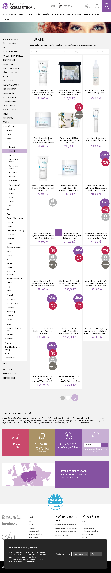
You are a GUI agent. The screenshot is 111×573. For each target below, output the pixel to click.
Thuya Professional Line (14, 278)
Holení (5, 114)
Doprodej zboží (9, 378)
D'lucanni (10, 222)
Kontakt (85, 537)
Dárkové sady (58, 14)
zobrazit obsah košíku (61, 6)
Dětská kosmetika (10, 72)
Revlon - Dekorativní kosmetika (13, 273)
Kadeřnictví (8, 130)
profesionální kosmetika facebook (10, 523)
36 (106, 52)
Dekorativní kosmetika (11, 68)
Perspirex (10, 334)
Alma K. (9, 210)
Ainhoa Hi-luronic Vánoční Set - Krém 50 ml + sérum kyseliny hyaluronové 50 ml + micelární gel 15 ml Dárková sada (43, 365)
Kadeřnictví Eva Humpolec (8, 538)
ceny (76, 52)
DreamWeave (11, 234)
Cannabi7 (12, 147)
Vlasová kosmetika (10, 110)
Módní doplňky (34, 14)
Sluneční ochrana (10, 101)
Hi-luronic (12, 151)
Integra (9, 291)
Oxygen (11, 193)
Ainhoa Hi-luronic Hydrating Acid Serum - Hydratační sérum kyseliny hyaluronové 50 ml (69, 221)
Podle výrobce (8, 126)
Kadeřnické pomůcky (10, 81)
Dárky (5, 47)
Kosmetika (8, 134)
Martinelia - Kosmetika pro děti (15, 329)
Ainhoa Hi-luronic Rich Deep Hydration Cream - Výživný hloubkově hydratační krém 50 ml (69, 174)
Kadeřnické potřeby (35, 531)
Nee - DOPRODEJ (12, 303)
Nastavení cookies (88, 534)
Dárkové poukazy (73, 14)
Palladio (9, 263)
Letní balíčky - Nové (10, 52)
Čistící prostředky (10, 43)
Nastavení (63, 554)
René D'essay (11, 311)
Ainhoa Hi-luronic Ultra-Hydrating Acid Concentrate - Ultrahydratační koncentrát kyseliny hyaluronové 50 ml (96, 317)
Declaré (9, 226)
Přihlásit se (97, 6)
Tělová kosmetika (9, 105)
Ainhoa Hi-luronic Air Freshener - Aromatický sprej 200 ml (96, 78)
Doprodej (22, 14)
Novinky (12, 14)
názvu (65, 52)
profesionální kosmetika (12, 517)
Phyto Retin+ (13, 172)
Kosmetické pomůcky (11, 85)
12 (104, 52)
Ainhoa (9, 139)
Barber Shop (9, 339)
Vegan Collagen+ (14, 185)
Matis (9, 259)
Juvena (9, 251)
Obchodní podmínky (91, 14)
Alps (8, 214)
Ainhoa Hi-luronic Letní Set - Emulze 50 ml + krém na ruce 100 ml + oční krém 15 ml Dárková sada (43, 269)
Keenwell (10, 295)
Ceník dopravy (86, 525)
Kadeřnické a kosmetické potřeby (12, 348)
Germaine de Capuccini (14, 247)
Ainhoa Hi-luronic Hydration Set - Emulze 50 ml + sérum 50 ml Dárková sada (43, 317)
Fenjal (9, 286)
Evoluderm (10, 239)
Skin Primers (13, 181)
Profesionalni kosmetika (55, 502)
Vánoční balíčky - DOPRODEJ (13, 56)
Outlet (6, 363)
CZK (88, 6)
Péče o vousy (8, 118)
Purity (11, 197)
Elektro (6, 76)
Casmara (9, 282)
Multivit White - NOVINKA (14, 167)
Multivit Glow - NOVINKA (14, 160)
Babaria (9, 320)
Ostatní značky (9, 358)
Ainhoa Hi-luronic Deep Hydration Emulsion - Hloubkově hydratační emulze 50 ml (43, 174)
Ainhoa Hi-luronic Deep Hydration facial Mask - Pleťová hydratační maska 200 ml (69, 269)
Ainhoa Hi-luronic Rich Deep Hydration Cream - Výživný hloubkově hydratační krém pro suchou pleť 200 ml (69, 317)
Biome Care (12, 143)
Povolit (96, 554)
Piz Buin (9, 268)
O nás (84, 521)
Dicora (9, 324)
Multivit (11, 155)
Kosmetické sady (9, 89)
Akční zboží (7, 369)
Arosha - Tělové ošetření (15, 218)
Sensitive (12, 176)
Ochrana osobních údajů (90, 531)
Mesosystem (11, 299)
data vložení (71, 52)
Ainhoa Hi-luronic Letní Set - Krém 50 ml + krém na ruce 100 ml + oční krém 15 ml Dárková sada (96, 269)
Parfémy (46, 14)
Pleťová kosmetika (10, 97)
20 (102, 52)
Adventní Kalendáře (10, 39)
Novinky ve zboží (9, 374)
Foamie (9, 243)
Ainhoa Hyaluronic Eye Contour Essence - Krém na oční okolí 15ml (96, 126)
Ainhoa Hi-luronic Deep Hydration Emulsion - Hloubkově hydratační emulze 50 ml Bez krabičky (43, 78)
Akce (5, 14)
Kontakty (7, 19)
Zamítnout (81, 554)
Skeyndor (10, 315)
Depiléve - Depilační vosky (15, 230)
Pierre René (10, 307)
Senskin (11, 201)
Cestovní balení (9, 60)
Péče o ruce (8, 343)
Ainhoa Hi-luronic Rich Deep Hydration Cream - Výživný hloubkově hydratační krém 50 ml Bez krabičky (43, 126)
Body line (12, 189)
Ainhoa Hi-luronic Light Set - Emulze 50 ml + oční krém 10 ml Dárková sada (69, 126)
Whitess (11, 205)
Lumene (9, 255)
